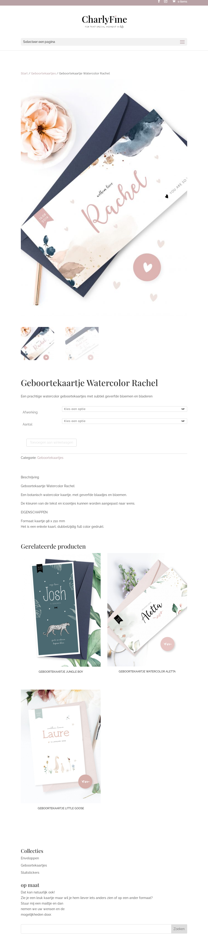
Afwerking (30, 412)
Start (24, 73)
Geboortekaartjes (43, 73)
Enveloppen (30, 858)
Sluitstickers (30, 872)
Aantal (27, 424)
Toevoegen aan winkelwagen (51, 442)
